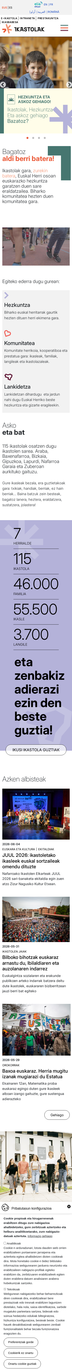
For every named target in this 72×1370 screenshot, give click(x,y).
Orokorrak (11, 1065)
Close (69, 1206)
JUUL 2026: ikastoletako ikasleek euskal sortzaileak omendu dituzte (31, 860)
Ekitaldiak (46, 849)
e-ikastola (9, 18)
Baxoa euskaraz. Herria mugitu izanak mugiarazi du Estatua (35, 1073)
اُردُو (33, 12)
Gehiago (57, 1115)
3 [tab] (39, 138)
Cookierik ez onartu (20, 1353)
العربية (41, 12)
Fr (51, 4)
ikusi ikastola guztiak (36, 750)
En (45, 4)
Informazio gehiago (40, 1236)
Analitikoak (14, 1243)
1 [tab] (27, 138)
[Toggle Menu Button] (64, 25)
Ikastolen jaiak (14, 951)
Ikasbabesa (10, 22)
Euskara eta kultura (18, 849)
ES (10, 7)
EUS (4, 7)
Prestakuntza (48, 18)
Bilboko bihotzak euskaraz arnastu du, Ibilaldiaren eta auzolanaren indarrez (30, 963)
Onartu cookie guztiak (22, 1363)
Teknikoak (13, 1289)
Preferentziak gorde (21, 1342)
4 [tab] (45, 138)
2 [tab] (33, 138)
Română (53, 12)
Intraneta (27, 18)
